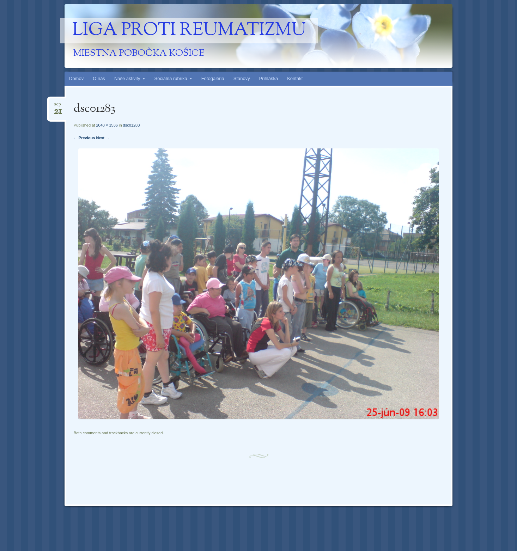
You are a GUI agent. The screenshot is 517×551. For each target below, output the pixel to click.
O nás (99, 78)
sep (58, 106)
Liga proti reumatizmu (189, 30)
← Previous (84, 138)
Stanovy (241, 78)
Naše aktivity (127, 78)
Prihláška (268, 78)
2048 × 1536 (106, 125)
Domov (76, 78)
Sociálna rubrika (170, 78)
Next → (102, 138)
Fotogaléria (212, 78)
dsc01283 (131, 125)
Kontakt (295, 78)
